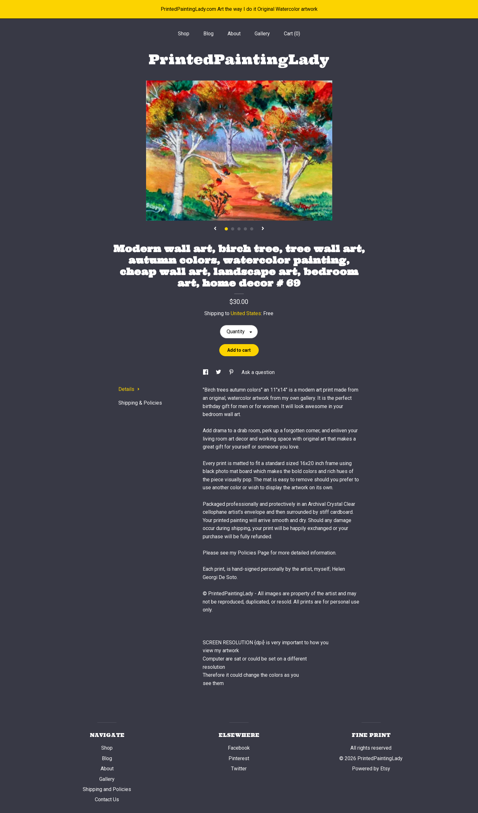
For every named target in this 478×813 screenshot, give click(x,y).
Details (129, 389)
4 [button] (245, 228)
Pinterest (238, 758)
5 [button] (251, 228)
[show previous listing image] (215, 229)
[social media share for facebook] (206, 372)
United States (246, 313)
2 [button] (232, 228)
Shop (183, 34)
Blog (208, 34)
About (234, 34)
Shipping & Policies (140, 403)
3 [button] (239, 228)
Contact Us (107, 799)
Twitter (239, 769)
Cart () (292, 34)
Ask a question (258, 372)
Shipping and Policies (107, 789)
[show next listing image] (262, 229)
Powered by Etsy (371, 769)
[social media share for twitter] (219, 372)
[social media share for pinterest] (232, 372)
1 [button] (226, 228)
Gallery (262, 34)
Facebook (239, 748)
